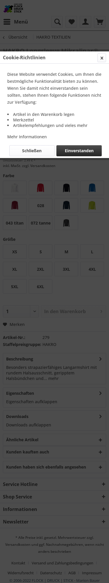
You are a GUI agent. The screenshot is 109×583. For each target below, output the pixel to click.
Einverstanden (79, 150)
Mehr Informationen (27, 136)
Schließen (32, 150)
